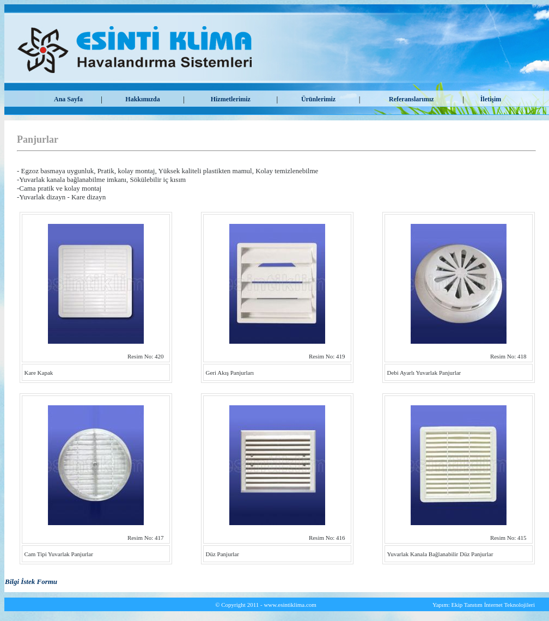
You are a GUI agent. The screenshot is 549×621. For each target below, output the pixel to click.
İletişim (491, 99)
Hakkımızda (142, 99)
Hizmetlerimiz (231, 99)
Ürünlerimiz (318, 99)
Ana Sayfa (68, 99)
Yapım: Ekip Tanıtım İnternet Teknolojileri (483, 604)
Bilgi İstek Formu (31, 581)
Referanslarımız (411, 99)
